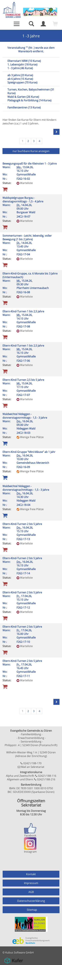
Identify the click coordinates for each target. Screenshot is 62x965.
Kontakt (31, 874)
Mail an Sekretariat (32, 767)
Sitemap (32, 910)
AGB (31, 892)
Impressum (31, 883)
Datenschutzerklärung (31, 901)
